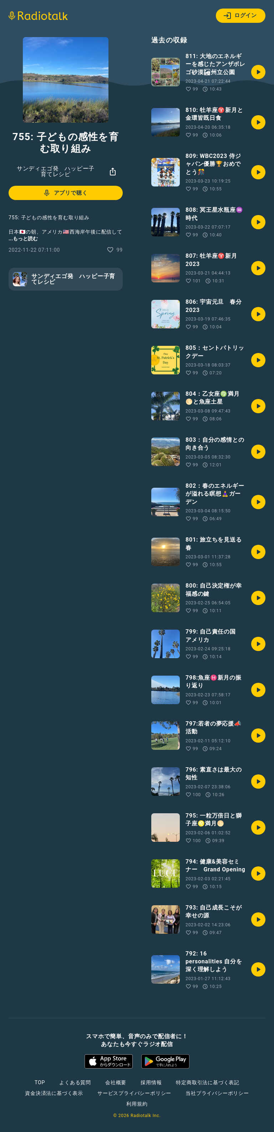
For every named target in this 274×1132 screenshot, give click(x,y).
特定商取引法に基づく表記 (207, 1082)
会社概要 (115, 1082)
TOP (40, 1082)
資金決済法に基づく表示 (54, 1093)
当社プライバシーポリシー (217, 1093)
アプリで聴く (65, 193)
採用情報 (151, 1082)
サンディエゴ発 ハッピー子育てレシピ (56, 171)
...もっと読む (23, 238)
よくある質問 (75, 1082)
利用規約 (136, 1104)
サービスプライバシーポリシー (134, 1093)
